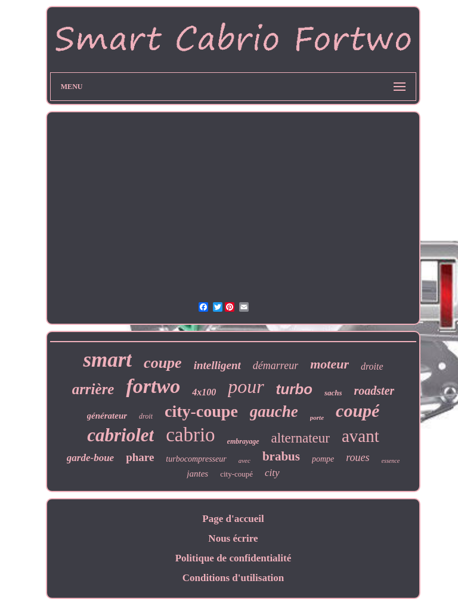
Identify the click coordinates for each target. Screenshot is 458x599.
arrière (93, 389)
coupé (357, 410)
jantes (197, 473)
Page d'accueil (233, 518)
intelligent (217, 365)
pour (246, 386)
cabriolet (120, 435)
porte (317, 417)
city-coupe (201, 411)
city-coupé (236, 473)
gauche (274, 411)
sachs (333, 392)
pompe (323, 458)
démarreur (275, 365)
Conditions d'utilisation (233, 577)
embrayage (243, 441)
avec (244, 460)
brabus (281, 456)
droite (372, 366)
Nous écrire (233, 538)
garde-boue (90, 457)
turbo (294, 389)
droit (146, 416)
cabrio (190, 435)
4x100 (204, 392)
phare (140, 457)
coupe (163, 362)
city (272, 472)
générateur (107, 415)
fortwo (153, 386)
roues (357, 457)
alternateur (300, 438)
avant (360, 436)
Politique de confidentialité (233, 558)
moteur (329, 364)
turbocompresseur (196, 458)
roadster (374, 390)
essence (391, 460)
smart (107, 359)
